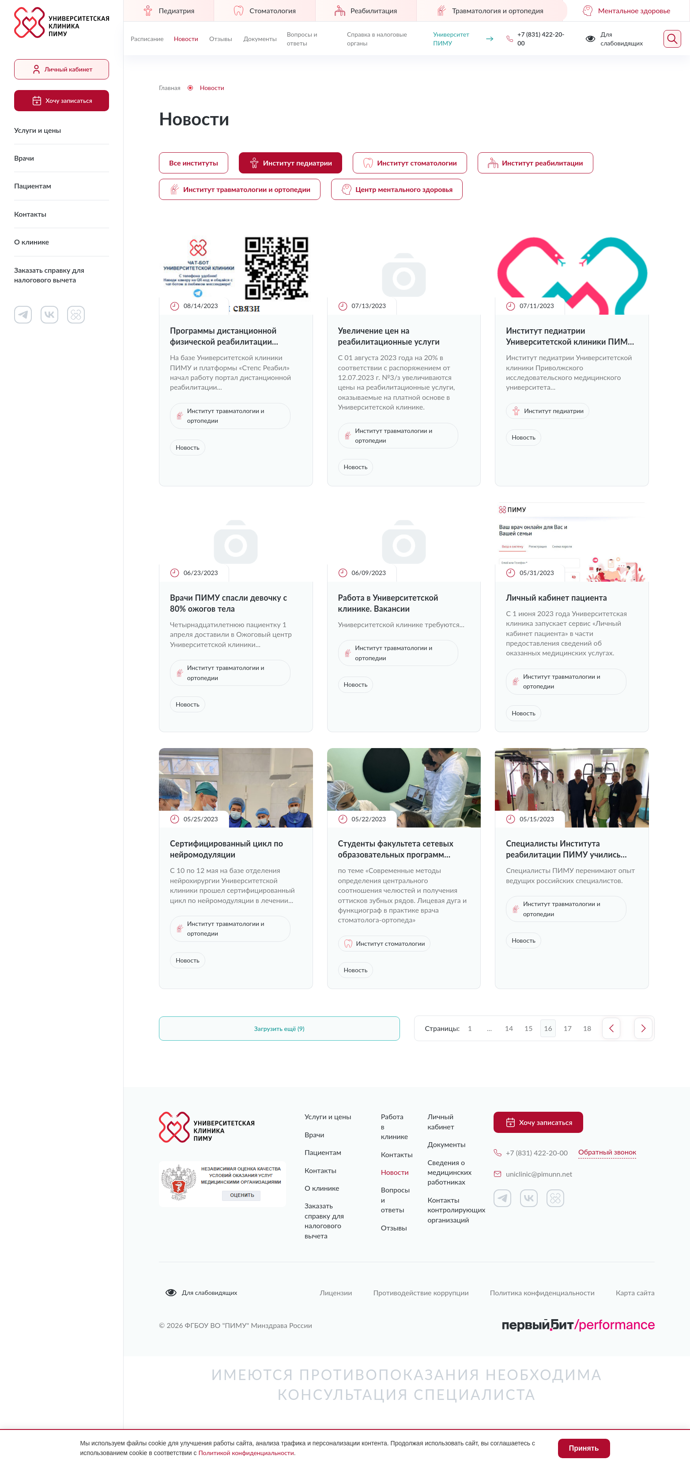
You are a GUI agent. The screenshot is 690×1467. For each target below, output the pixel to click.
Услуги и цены (37, 130)
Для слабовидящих (201, 1292)
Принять (584, 1448)
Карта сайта (635, 1292)
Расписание (147, 38)
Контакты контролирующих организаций (447, 1210)
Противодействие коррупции (420, 1292)
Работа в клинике (386, 1126)
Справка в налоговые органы (377, 38)
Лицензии (336, 1292)
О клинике (31, 241)
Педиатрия (168, 10)
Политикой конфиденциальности (246, 1452)
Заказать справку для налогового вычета (49, 275)
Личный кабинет (62, 69)
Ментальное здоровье (626, 10)
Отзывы (220, 38)
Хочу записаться (61, 100)
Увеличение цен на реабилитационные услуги (389, 336)
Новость (188, 447)
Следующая (643, 1028)
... (489, 1028)
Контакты (30, 214)
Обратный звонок (607, 1151)
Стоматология (264, 10)
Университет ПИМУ (463, 38)
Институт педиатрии (290, 163)
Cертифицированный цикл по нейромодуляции (226, 849)
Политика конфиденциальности (542, 1292)
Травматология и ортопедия (489, 10)
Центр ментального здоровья (396, 189)
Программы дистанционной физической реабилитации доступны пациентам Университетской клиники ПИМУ (233, 336)
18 (587, 1028)
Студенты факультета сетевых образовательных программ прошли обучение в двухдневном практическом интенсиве (401, 849)
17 (568, 1028)
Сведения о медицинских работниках (447, 1172)
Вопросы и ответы (302, 38)
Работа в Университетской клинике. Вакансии (388, 603)
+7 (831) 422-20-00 (531, 1152)
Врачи (24, 158)
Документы (260, 38)
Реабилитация (366, 10)
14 (509, 1028)
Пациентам (32, 185)
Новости (186, 38)
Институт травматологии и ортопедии (239, 189)
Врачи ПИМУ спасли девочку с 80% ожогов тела (228, 603)
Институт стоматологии (410, 163)
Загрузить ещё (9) (279, 1028)
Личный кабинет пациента (556, 597)
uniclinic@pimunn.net (533, 1174)
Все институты (193, 162)
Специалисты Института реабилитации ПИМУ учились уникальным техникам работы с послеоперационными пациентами (567, 849)
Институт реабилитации (535, 163)
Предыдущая (611, 1028)
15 (528, 1028)
